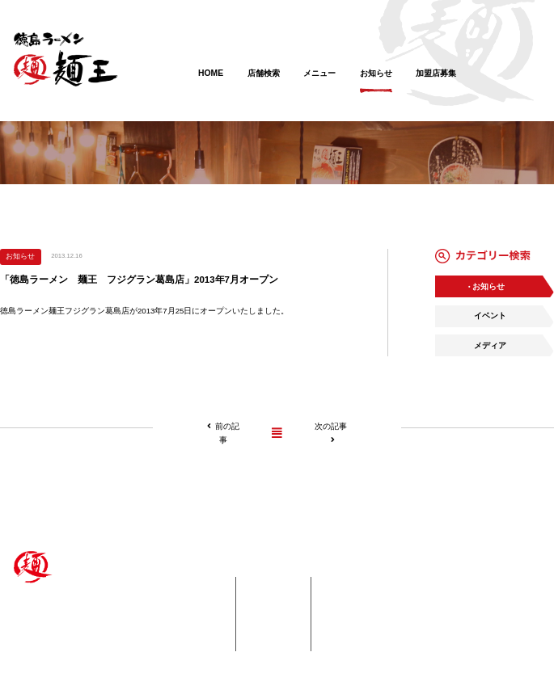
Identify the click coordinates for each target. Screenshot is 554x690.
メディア (490, 345)
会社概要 (278, 643)
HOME (210, 81)
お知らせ (376, 81)
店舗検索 (263, 81)
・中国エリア (193, 629)
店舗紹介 (186, 584)
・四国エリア (193, 599)
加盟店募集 (436, 81)
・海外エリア (193, 643)
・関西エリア (193, 614)
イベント (490, 315)
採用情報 (278, 629)
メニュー (319, 81)
